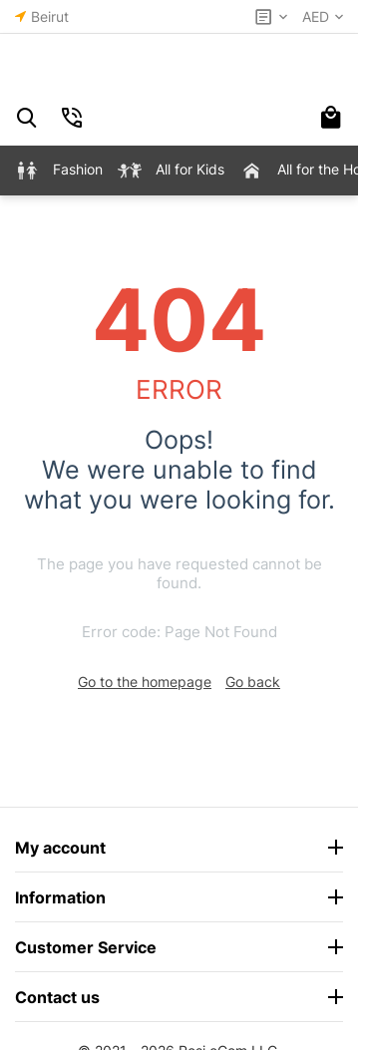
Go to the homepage (144, 681)
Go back (252, 681)
